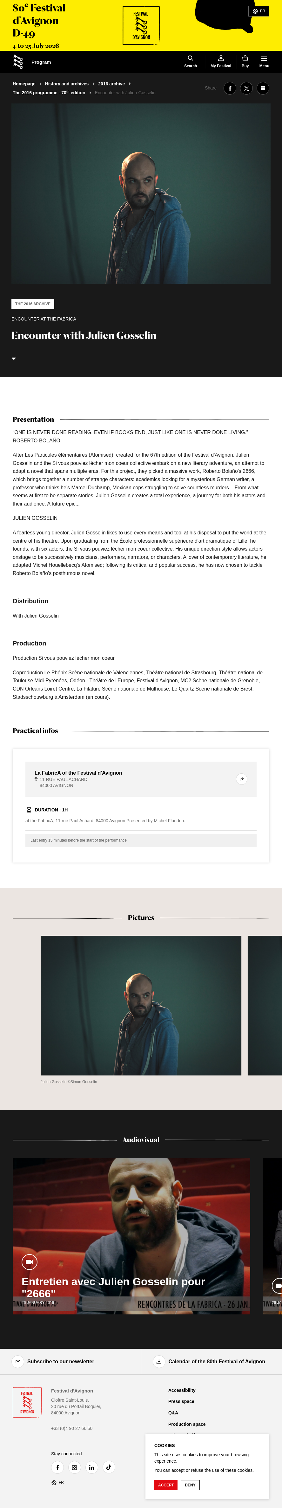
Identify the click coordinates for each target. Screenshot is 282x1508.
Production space (186, 1424)
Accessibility (182, 1390)
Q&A (173, 1412)
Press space (181, 1401)
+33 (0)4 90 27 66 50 (71, 1428)
